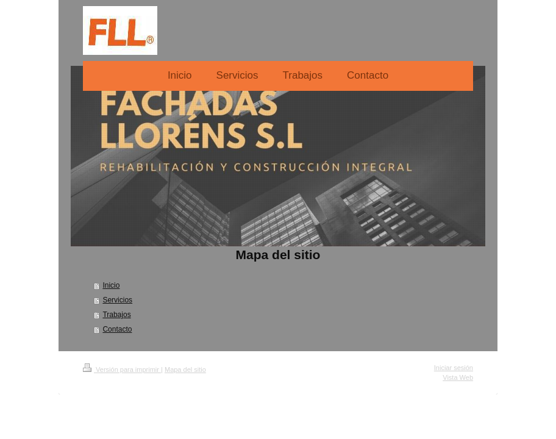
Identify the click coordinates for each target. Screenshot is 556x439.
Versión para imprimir (122, 369)
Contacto (117, 329)
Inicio (110, 285)
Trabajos (116, 314)
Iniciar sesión (453, 367)
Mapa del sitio (185, 369)
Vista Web (458, 377)
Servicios (117, 300)
